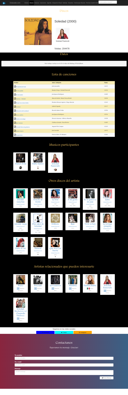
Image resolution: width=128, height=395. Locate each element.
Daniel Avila (20, 164)
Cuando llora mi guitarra (23, 127)
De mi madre (19, 95)
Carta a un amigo (20, 119)
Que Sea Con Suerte (55, 249)
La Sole (55, 199)
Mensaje (17, 369)
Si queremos (19, 135)
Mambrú (73, 285)
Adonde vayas (20, 224)
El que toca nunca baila (22, 103)
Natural (37, 248)
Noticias (65, 3)
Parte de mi (20, 248)
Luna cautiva (19, 115)
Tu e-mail (18, 362)
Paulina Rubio (90, 285)
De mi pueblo (19, 91)
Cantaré (18, 107)
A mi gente (73, 199)
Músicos (36, 3)
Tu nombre (18, 355)
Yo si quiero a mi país (90, 200)
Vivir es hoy (90, 224)
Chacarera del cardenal (22, 111)
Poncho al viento (37, 200)
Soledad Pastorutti (55, 165)
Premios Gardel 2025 (92, 3)
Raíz (73, 224)
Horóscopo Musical (79, 3)
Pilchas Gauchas (20, 200)
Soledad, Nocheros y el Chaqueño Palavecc (20, 312)
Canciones (43, 3)
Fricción (38, 285)
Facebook (45, 332)
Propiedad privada (21, 87)
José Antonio (19, 123)
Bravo (20, 285)
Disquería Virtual (57, 3)
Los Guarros (55, 285)
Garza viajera (19, 131)
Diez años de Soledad (38, 225)
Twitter (64, 332)
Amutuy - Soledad (21, 99)
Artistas (26, 3)
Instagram (82, 332)
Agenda (49, 3)
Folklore (55, 224)
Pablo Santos (38, 164)
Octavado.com (15, 3)
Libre (107, 199)
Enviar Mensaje (106, 378)
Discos (31, 3)
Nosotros (70, 3)
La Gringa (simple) (107, 225)
